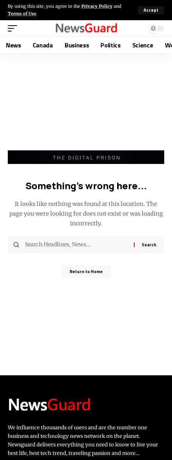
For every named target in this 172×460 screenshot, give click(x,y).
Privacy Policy (96, 6)
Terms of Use (22, 13)
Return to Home (86, 271)
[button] (151, 10)
